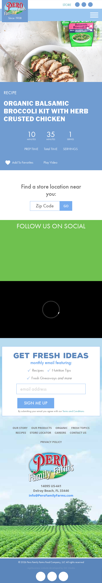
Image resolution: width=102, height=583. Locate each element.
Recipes (21, 432)
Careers (60, 432)
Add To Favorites (22, 162)
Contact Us (78, 432)
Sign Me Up (35, 403)
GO (65, 206)
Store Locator (40, 432)
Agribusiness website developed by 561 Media (51, 567)
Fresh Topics (80, 428)
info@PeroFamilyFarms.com (51, 495)
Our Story (20, 428)
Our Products (41, 428)
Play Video (50, 162)
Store (67, 5)
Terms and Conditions (73, 411)
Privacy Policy (51, 442)
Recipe (10, 92)
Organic (61, 428)
